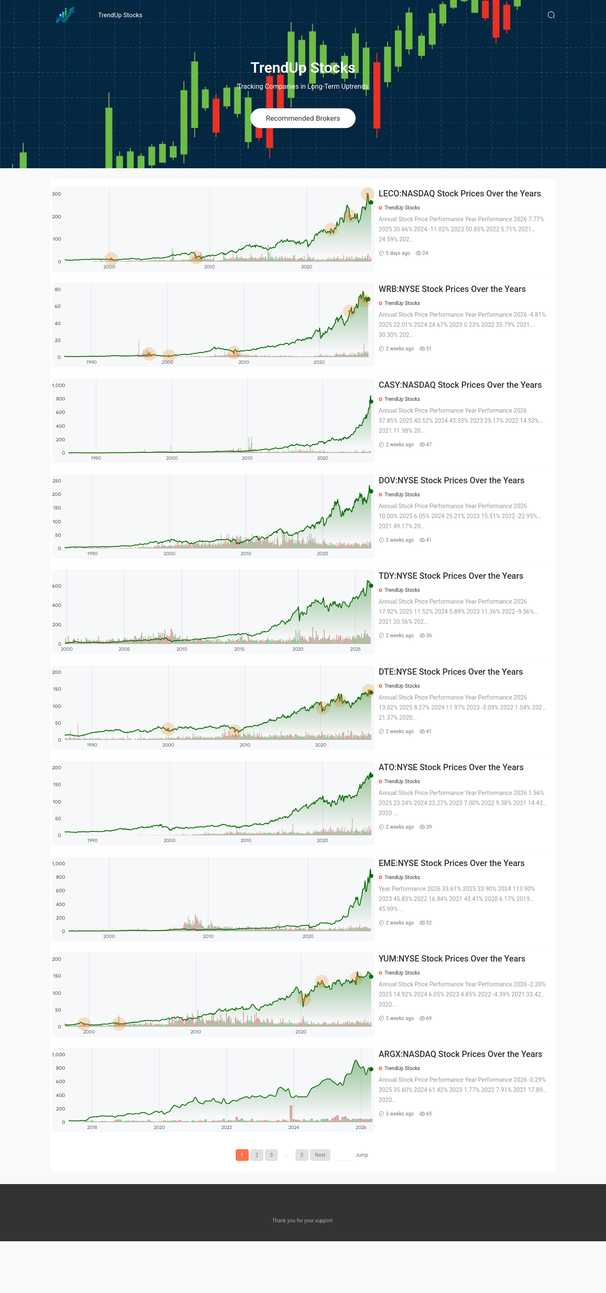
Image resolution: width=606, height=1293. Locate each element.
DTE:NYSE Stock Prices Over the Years (457, 700)
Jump (361, 1207)
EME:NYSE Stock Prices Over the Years (458, 903)
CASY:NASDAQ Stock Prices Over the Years (455, 397)
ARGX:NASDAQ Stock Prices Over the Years (455, 1106)
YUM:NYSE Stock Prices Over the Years (458, 1004)
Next (320, 1207)
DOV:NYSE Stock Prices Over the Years (458, 498)
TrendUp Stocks (120, 15)
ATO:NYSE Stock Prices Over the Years (458, 802)
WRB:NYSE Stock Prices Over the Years (459, 295)
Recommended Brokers (303, 118)
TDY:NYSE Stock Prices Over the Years (457, 599)
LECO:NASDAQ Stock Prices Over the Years (455, 194)
